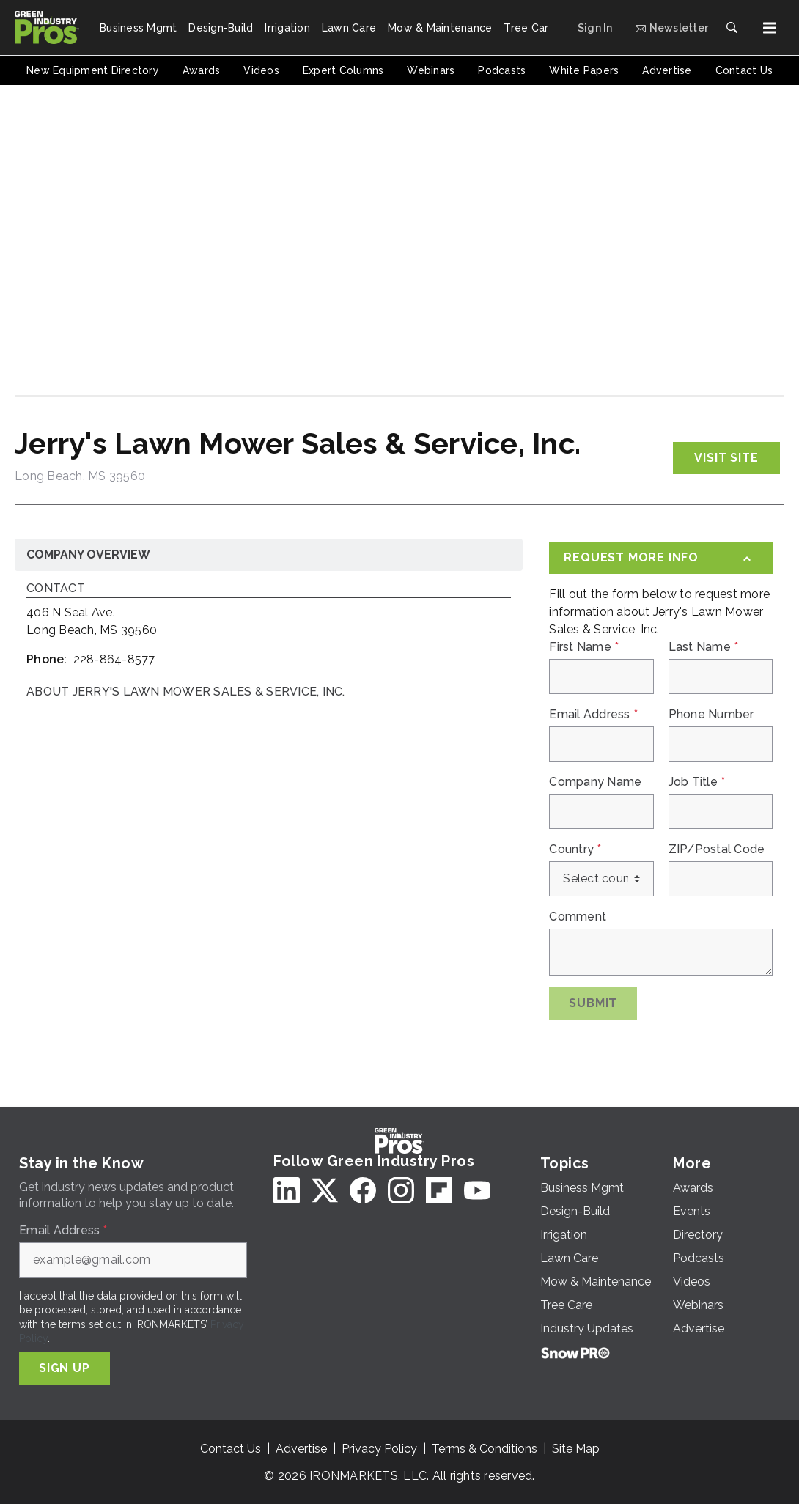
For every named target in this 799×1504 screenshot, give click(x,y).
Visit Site (726, 458)
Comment (577, 917)
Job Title (697, 782)
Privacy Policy (379, 1449)
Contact (55, 589)
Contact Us (230, 1449)
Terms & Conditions (484, 1449)
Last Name (704, 647)
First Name (584, 647)
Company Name (595, 782)
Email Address (593, 714)
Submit (593, 1003)
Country (575, 849)
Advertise (301, 1449)
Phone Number (711, 714)
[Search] (731, 28)
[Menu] (769, 28)
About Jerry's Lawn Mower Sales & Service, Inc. (185, 692)
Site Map (576, 1449)
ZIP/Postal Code (717, 849)
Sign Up (64, 1368)
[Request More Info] (661, 558)
